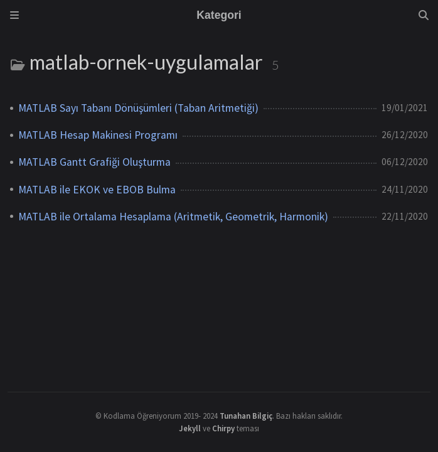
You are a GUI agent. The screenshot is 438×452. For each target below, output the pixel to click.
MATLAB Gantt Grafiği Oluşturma (94, 162)
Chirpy (223, 428)
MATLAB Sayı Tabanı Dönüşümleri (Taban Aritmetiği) (138, 108)
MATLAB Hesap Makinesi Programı (98, 135)
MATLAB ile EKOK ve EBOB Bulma (97, 189)
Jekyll (190, 428)
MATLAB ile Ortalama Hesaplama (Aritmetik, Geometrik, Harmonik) (173, 216)
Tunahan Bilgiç (246, 416)
